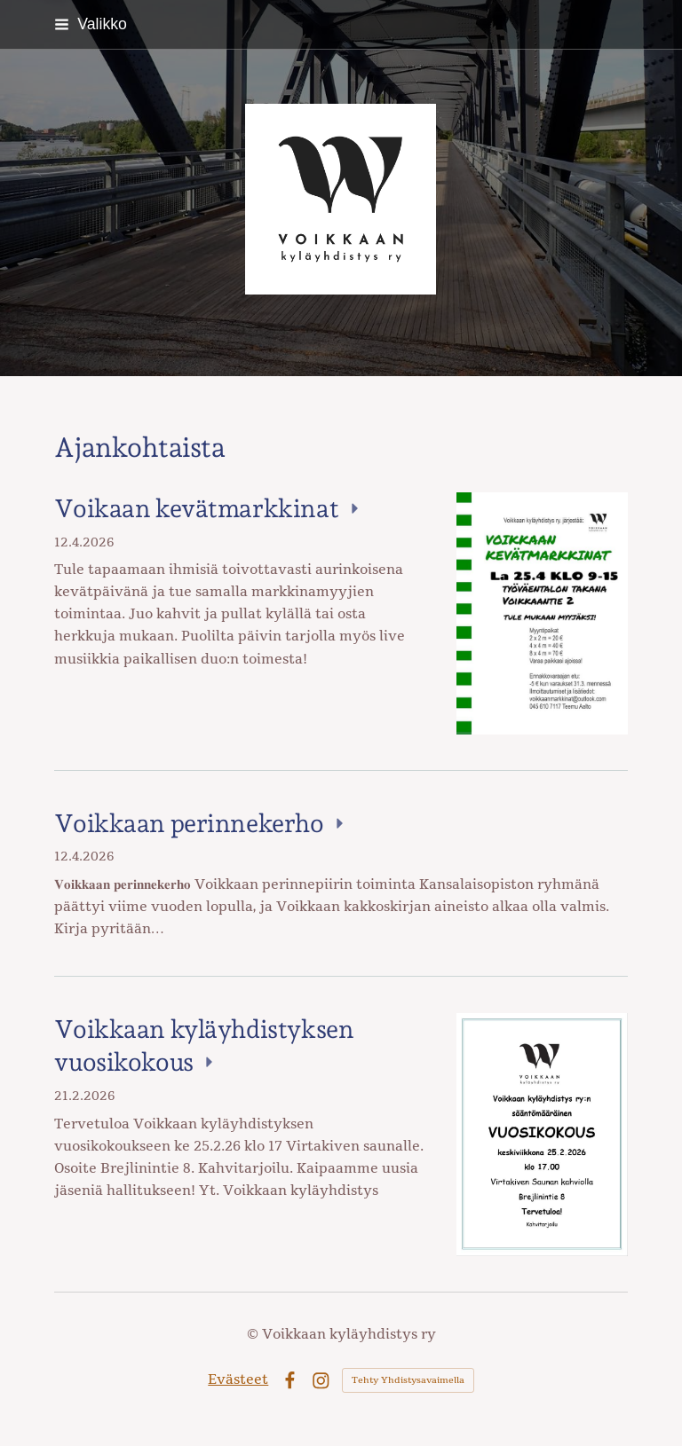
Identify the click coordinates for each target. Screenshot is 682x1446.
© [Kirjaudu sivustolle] (254, 1334)
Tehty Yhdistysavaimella (408, 1380)
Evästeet (238, 1379)
